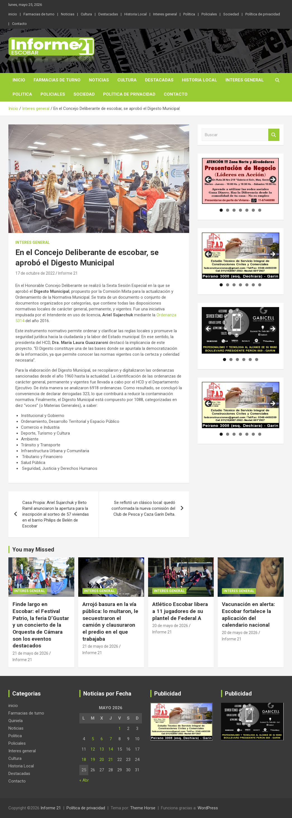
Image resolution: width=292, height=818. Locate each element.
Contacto (19, 24)
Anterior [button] (209, 180)
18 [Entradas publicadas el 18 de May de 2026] (84, 759)
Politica (189, 14)
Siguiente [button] (272, 180)
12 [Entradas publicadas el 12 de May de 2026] (93, 749)
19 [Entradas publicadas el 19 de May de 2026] (93, 759)
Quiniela (15, 720)
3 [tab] (234, 210)
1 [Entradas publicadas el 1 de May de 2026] (119, 728)
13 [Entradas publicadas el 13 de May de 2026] (101, 749)
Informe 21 (68, 273)
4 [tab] (240, 210)
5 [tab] (246, 210)
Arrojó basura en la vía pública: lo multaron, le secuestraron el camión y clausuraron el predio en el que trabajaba (110, 621)
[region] (240, 181)
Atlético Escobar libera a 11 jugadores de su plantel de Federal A (180, 611)
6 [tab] (253, 210)
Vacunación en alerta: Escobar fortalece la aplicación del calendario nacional (248, 614)
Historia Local (135, 14)
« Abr (84, 780)
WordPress (208, 807)
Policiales (209, 14)
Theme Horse (142, 807)
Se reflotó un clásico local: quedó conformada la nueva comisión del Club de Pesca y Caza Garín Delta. (143, 508)
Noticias (67, 14)
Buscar (273, 135)
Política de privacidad (262, 14)
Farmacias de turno (38, 14)
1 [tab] (221, 210)
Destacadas (108, 14)
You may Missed (33, 549)
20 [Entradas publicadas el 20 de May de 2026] (101, 759)
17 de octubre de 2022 (35, 273)
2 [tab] (227, 210)
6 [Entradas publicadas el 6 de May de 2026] (102, 738)
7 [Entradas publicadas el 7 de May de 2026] (111, 738)
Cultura (86, 14)
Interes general (165, 14)
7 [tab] (259, 210)
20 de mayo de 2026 (170, 625)
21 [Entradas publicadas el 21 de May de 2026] (110, 759)
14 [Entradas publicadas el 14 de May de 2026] (110, 749)
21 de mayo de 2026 (30, 653)
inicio (12, 14)
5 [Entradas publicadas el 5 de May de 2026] (93, 738)
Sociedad (231, 14)
